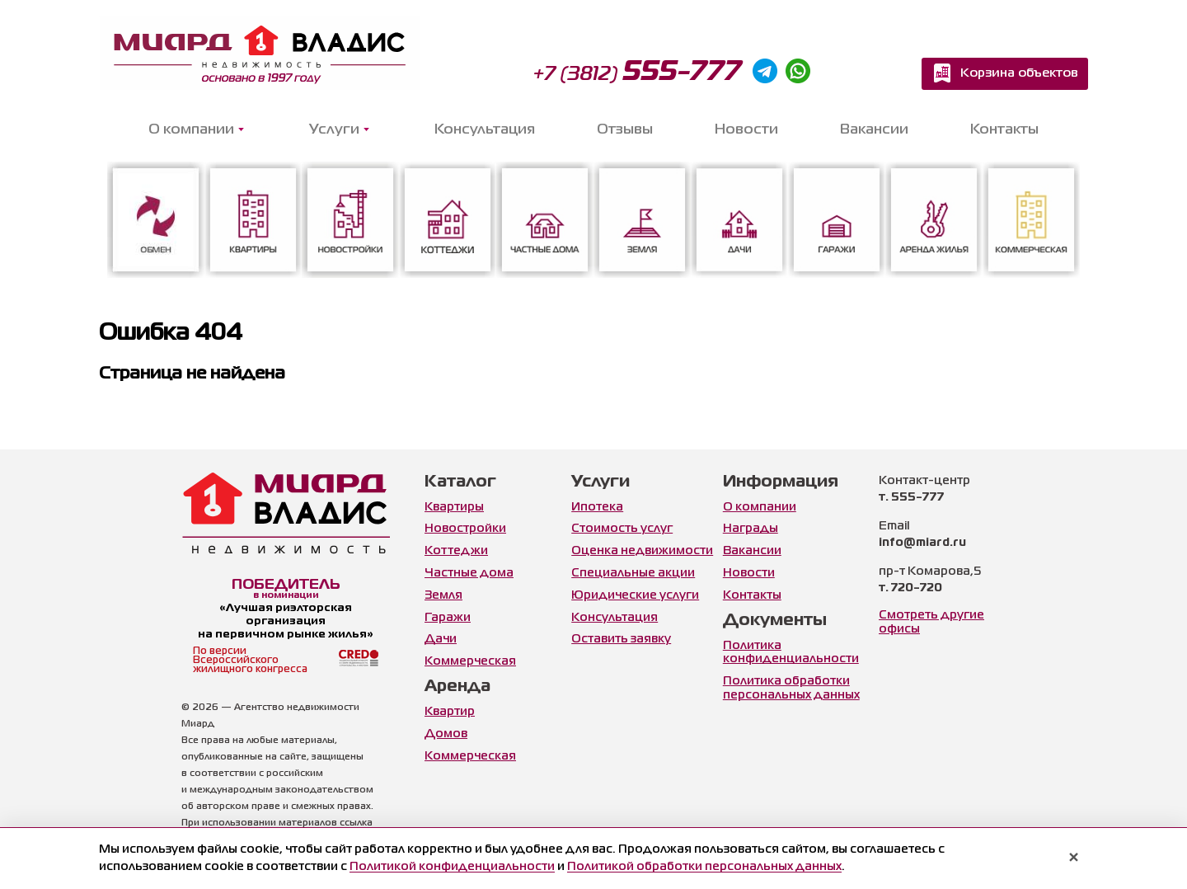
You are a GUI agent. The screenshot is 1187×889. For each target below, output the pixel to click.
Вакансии (874, 130)
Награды (750, 529)
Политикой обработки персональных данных (704, 867)
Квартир (450, 712)
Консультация (484, 130)
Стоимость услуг (622, 529)
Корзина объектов (1019, 73)
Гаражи (448, 618)
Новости (746, 130)
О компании (759, 507)
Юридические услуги (635, 595)
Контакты (1004, 130)
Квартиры (454, 507)
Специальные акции (633, 573)
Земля (443, 595)
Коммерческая (470, 661)
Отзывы (625, 130)
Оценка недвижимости (642, 551)
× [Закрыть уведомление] (1073, 858)
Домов (446, 734)
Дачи (441, 639)
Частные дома (469, 573)
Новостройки (465, 529)
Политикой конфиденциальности (452, 867)
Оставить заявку (621, 639)
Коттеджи (456, 551)
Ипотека (597, 507)
